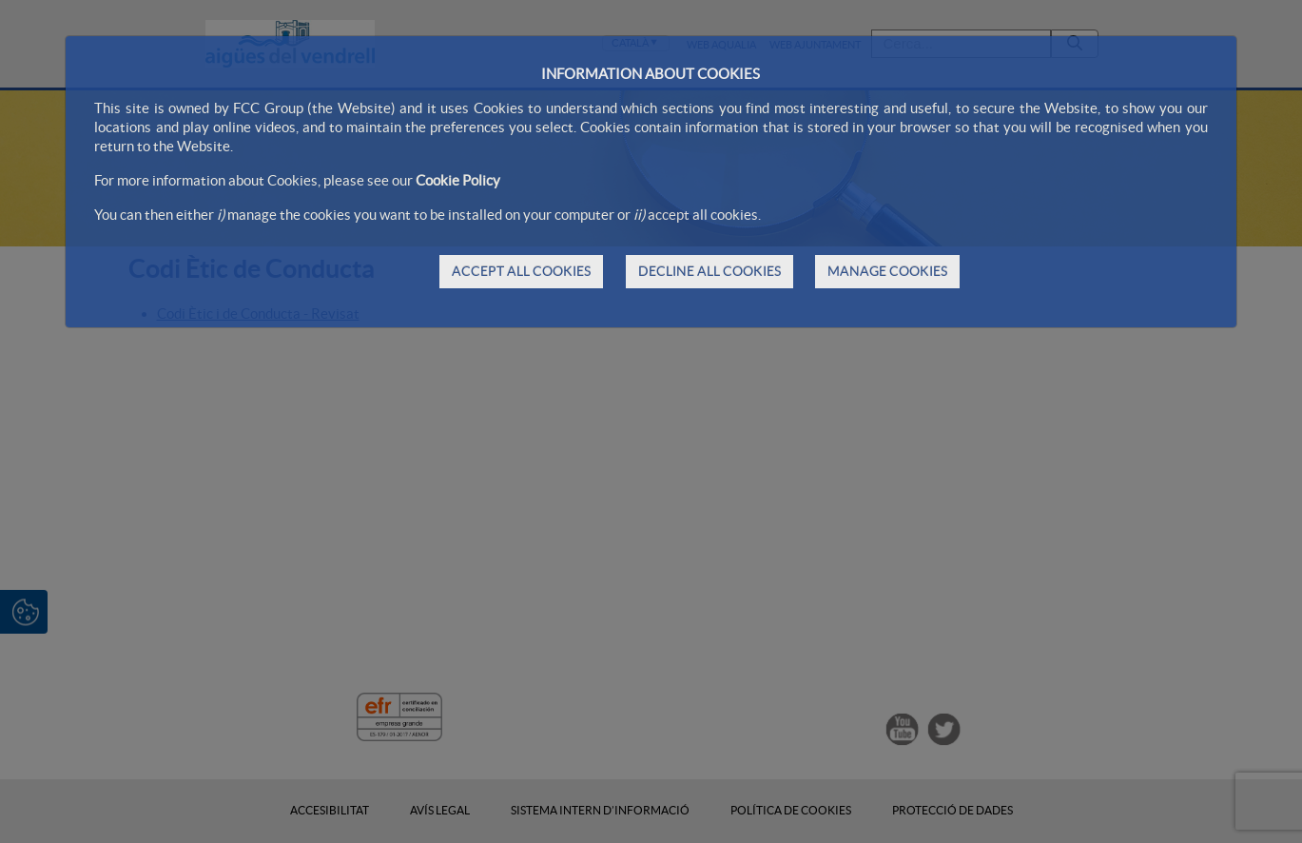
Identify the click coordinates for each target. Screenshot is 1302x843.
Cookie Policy (458, 180)
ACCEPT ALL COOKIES (521, 271)
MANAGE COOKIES (887, 271)
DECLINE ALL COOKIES (709, 271)
